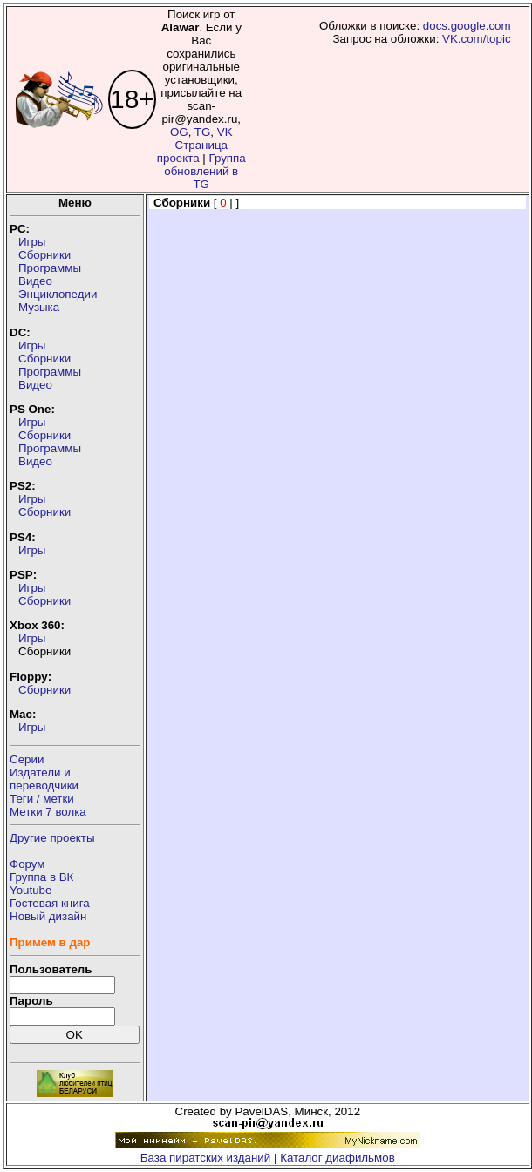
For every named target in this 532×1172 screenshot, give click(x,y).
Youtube (30, 890)
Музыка (38, 307)
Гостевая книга (50, 903)
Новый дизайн (48, 916)
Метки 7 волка (48, 811)
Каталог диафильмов (337, 1157)
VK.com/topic (476, 38)
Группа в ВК (41, 877)
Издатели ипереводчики (44, 779)
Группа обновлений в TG (204, 171)
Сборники (44, 254)
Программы (49, 267)
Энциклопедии (57, 294)
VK (225, 132)
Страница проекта (192, 152)
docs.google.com (467, 25)
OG (179, 132)
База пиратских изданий (205, 1157)
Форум (27, 864)
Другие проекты (52, 837)
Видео (35, 281)
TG (202, 132)
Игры (31, 241)
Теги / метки (42, 798)
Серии (27, 759)
